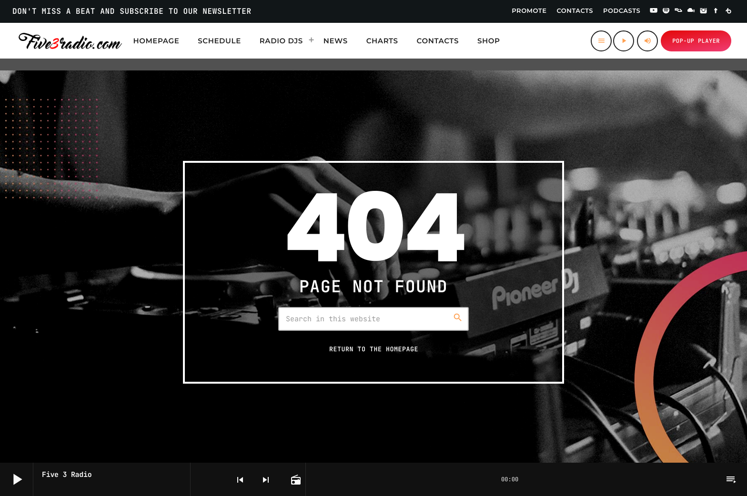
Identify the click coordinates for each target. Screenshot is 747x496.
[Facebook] (716, 11)
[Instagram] (703, 11)
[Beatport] (728, 11)
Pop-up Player (696, 41)
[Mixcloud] (691, 11)
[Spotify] (666, 11)
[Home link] (70, 41)
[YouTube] (653, 11)
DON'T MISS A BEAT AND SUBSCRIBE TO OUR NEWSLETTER (132, 11)
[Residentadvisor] (678, 11)
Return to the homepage (373, 349)
